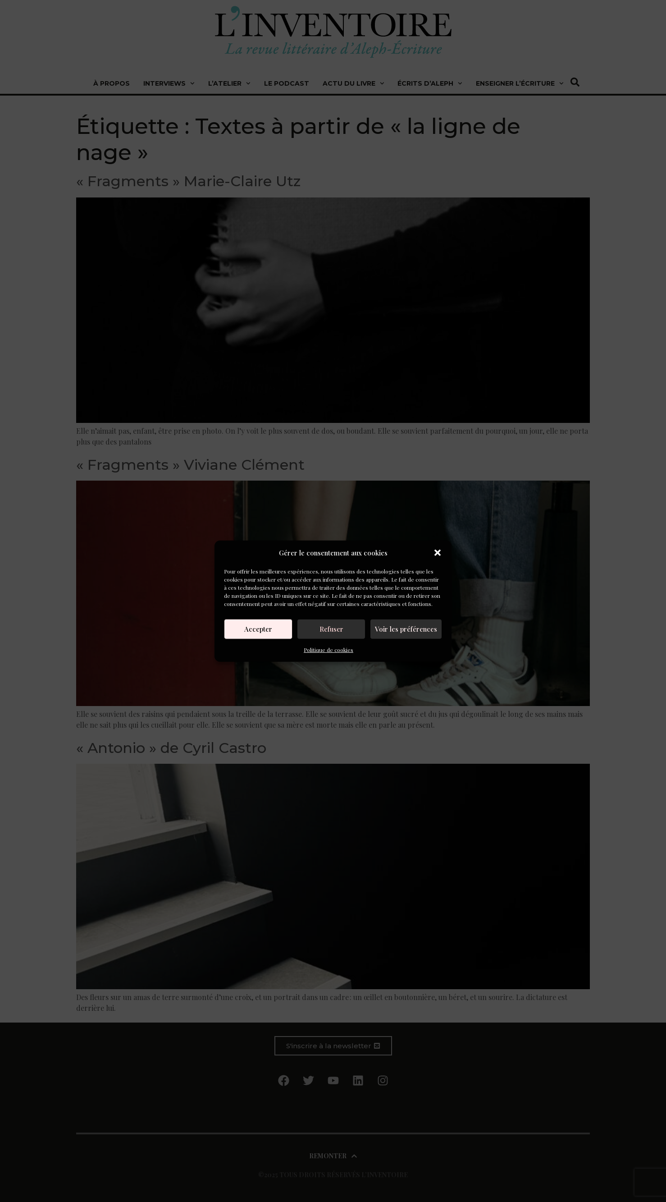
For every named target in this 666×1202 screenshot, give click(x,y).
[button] (437, 552)
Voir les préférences (406, 628)
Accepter (258, 628)
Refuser (331, 628)
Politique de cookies (328, 649)
